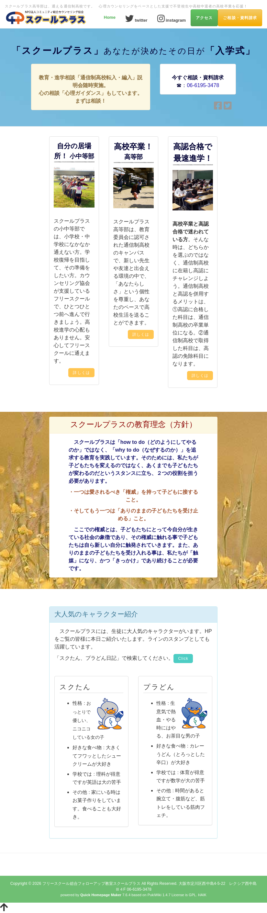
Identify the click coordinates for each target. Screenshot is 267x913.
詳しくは (81, 372)
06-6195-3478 (203, 85)
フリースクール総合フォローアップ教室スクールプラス (91, 883)
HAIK (202, 895)
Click (183, 658)
